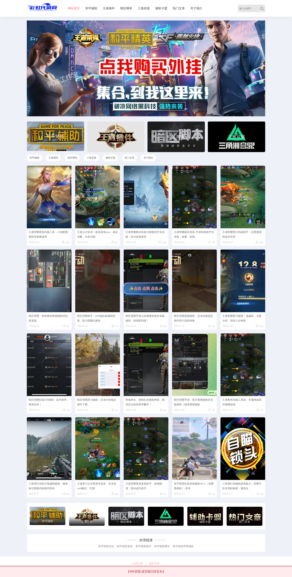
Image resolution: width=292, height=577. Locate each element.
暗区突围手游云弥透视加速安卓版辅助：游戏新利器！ (145, 318)
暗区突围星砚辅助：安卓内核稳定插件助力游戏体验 (193, 318)
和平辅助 (91, 8)
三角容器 (144, 8)
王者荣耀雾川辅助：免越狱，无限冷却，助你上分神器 (241, 318)
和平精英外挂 (106, 546)
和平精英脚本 (162, 546)
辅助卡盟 (161, 8)
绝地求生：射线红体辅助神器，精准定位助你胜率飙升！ (145, 402)
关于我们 (196, 8)
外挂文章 (137, 563)
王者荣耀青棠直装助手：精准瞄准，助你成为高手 (144, 486)
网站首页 (74, 8)
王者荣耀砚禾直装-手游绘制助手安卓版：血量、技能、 (194, 234)
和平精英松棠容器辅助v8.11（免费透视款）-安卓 (194, 486)
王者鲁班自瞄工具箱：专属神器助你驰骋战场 (241, 402)
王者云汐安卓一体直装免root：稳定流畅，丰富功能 (97, 234)
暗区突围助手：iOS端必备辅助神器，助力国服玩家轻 (96, 318)
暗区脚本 (126, 8)
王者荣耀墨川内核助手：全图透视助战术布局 (241, 234)
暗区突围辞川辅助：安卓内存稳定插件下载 (96, 402)
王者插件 (109, 8)
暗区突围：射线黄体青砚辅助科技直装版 (48, 318)
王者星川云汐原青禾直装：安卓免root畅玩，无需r (96, 486)
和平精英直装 (125, 546)
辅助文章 (154, 563)
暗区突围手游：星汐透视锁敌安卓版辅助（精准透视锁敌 (193, 402)
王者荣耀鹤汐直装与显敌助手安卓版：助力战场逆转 (145, 234)
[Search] (262, 8)
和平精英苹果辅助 (183, 546)
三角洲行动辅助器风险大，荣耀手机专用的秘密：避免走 (241, 486)
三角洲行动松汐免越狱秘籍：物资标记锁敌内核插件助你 (48, 486)
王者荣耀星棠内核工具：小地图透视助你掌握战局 (48, 234)
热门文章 (179, 8)
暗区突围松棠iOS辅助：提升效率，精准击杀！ (49, 402)
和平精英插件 (143, 546)
